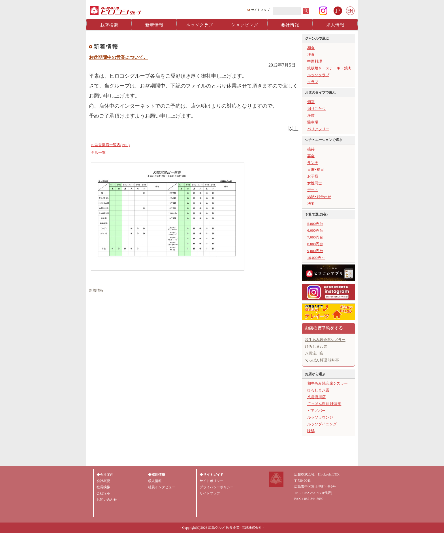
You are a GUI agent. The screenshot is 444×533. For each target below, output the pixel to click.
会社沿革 (103, 493)
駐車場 (312, 122)
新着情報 (154, 24)
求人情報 (335, 24)
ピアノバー (316, 410)
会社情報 (290, 24)
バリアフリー (318, 129)
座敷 (311, 115)
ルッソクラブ (199, 24)
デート (312, 190)
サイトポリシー (211, 481)
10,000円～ (316, 257)
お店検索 (109, 24)
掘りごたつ (316, 108)
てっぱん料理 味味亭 (322, 360)
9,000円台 (315, 251)
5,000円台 (315, 223)
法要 (311, 203)
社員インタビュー (161, 487)
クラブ (312, 82)
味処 (311, 431)
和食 (311, 48)
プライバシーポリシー (217, 487)
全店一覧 (98, 152)
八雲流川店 (314, 353)
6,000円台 (315, 230)
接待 (311, 149)
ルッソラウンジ (320, 417)
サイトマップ (210, 493)
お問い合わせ (107, 500)
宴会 (311, 156)
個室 (311, 102)
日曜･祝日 (315, 169)
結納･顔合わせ (319, 197)
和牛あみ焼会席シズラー (325, 340)
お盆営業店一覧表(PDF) (110, 145)
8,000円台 (315, 244)
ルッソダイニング (322, 424)
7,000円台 (315, 237)
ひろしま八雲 (316, 346)
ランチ (312, 163)
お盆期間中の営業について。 (118, 57)
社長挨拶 (103, 487)
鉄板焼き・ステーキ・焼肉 (329, 68)
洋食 (311, 54)
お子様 (312, 176)
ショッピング (244, 24)
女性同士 (314, 183)
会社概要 (103, 481)
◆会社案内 (105, 475)
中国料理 (314, 61)
